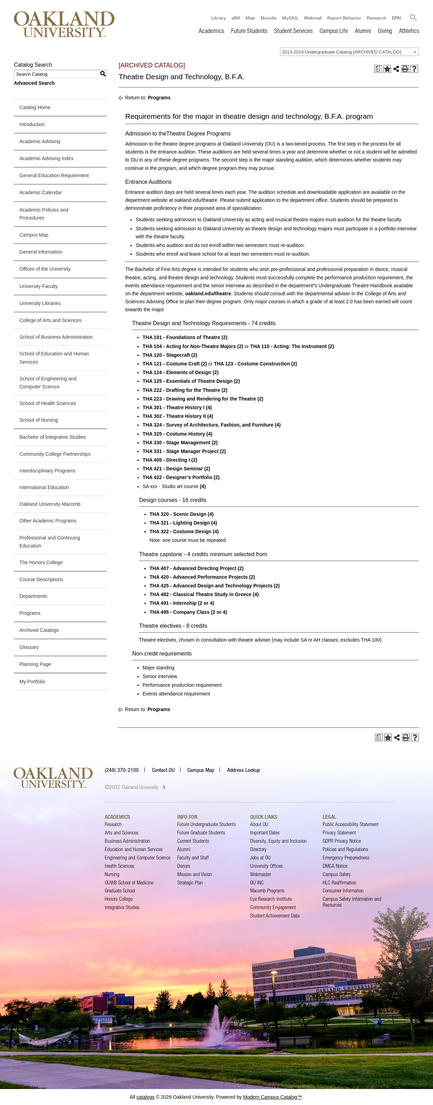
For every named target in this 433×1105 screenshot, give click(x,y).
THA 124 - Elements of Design (177, 372)
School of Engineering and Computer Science (47, 382)
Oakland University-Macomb (49, 504)
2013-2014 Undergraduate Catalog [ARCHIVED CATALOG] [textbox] (341, 52)
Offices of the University (45, 269)
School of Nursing (38, 420)
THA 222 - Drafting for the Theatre (181, 390)
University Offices (266, 866)
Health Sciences (119, 866)
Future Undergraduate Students (206, 824)
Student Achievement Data (274, 915)
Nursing (112, 874)
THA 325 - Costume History (174, 434)
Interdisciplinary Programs (47, 470)
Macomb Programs (267, 891)
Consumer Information (343, 891)
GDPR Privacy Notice (342, 841)
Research (376, 17)
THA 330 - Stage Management (177, 442)
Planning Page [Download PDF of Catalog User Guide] (35, 664)
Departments (33, 596)
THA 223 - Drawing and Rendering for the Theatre (199, 399)
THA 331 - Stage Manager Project (181, 451)
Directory (258, 849)
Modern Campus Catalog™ (272, 1097)
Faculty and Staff (193, 857)
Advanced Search (34, 83)
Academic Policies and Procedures (43, 214)
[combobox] (349, 52)
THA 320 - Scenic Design (178, 514)
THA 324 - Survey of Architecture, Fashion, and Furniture (208, 425)
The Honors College (41, 562)
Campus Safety (337, 874)
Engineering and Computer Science (137, 857)
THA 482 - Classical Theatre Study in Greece (201, 594)
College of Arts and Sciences (50, 320)
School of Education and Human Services (54, 357)
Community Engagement (273, 907)
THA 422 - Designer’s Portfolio (177, 477)
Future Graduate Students (201, 832)
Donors (183, 866)
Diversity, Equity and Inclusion (278, 841)
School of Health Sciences (47, 403)
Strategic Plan (190, 882)
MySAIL (290, 17)
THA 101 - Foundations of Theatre (181, 337)
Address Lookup (243, 770)
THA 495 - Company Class (180, 612)
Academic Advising (39, 141)
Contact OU (163, 770)
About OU (259, 824)
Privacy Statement (339, 832)
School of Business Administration (56, 337)
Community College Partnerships (55, 454)
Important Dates (265, 832)
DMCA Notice (335, 866)
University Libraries (40, 303)
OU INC (257, 882)
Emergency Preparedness (346, 857)
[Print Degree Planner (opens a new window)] (378, 69)
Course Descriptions (41, 579)
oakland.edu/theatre (208, 293)
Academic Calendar (40, 193)
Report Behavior (344, 17)
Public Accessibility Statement (351, 824)
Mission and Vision (194, 874)
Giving (385, 30)
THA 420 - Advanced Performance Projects (199, 577)
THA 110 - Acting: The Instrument (288, 346)
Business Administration (127, 841)
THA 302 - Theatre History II (174, 416)
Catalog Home (35, 107)
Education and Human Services (134, 849)
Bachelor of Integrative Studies (52, 437)
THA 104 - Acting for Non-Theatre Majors (189, 346)
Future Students (249, 30)
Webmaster (260, 874)
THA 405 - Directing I (166, 460)
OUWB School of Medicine (129, 882)
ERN (395, 17)
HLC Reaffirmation (339, 882)
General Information (40, 252)
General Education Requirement (54, 175)
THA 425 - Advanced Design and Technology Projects (211, 585)
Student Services (293, 30)
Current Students (193, 841)
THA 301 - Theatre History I (173, 407)
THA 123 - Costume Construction (252, 363)
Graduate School (120, 891)
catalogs (145, 1097)
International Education (44, 487)
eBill (235, 17)
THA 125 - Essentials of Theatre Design (187, 381)
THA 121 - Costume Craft (171, 363)
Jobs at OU (260, 857)
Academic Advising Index (46, 158)
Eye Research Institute (271, 899)
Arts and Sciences (121, 832)
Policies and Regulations (345, 849)
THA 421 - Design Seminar (173, 468)
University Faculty (38, 286)
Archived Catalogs (39, 630)
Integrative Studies (122, 907)
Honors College (119, 899)
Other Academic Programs (47, 520)
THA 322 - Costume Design (180, 531)
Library (218, 17)
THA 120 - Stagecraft (166, 355)
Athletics (409, 30)
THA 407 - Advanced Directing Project (193, 568)
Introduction (32, 124)
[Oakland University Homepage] (64, 24)
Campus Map (33, 235)
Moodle (268, 17)
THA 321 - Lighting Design (180, 523)
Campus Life (334, 30)
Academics (211, 30)
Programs (30, 613)
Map (250, 17)
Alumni (363, 30)
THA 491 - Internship (173, 603)
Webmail (312, 17)
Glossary (29, 647)
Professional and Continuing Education (49, 542)
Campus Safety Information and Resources (352, 901)
